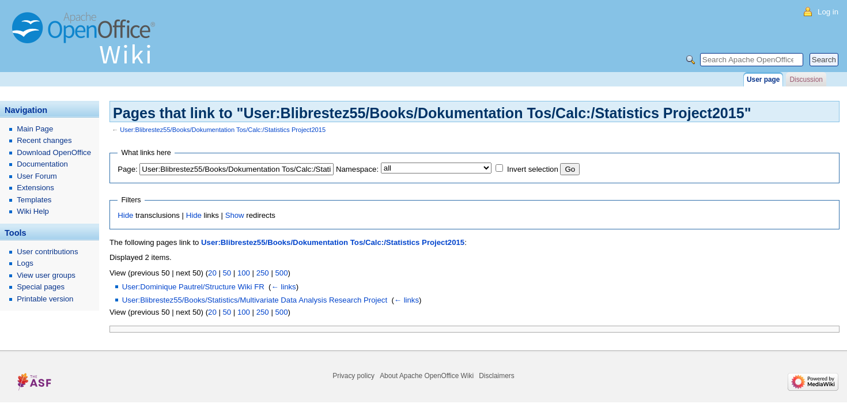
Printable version (45, 299)
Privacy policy (353, 376)
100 (243, 273)
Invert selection (532, 169)
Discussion (805, 80)
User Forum (37, 176)
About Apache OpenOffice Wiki (427, 376)
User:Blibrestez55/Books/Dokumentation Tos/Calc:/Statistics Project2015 (223, 129)
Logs (25, 263)
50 (226, 273)
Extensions (35, 187)
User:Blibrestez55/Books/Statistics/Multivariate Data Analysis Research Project (254, 300)
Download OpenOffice (54, 152)
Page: (127, 169)
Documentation (42, 164)
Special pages (41, 286)
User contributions (47, 251)
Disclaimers (496, 376)
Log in (828, 11)
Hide (125, 215)
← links (283, 286)
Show (234, 215)
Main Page (35, 128)
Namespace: (357, 169)
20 (212, 273)
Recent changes (44, 140)
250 (262, 273)
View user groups (46, 275)
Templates (34, 199)
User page (763, 80)
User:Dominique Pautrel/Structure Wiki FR (193, 286)
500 (281, 273)
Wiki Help (33, 211)
